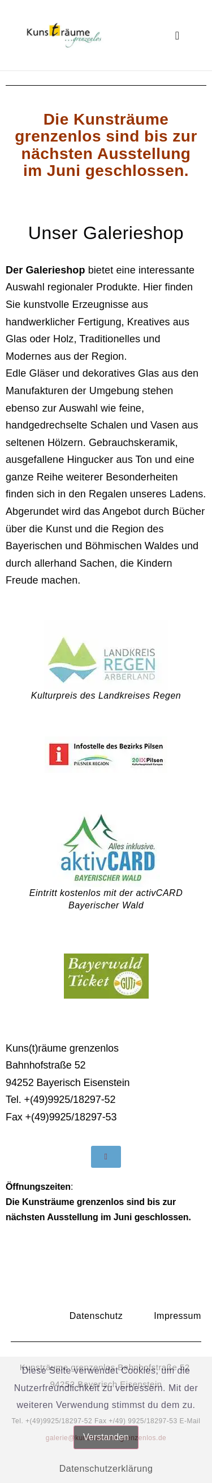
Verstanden (106, 1437)
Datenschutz (96, 1316)
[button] (177, 35)
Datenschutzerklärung (106, 1468)
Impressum (177, 1316)
